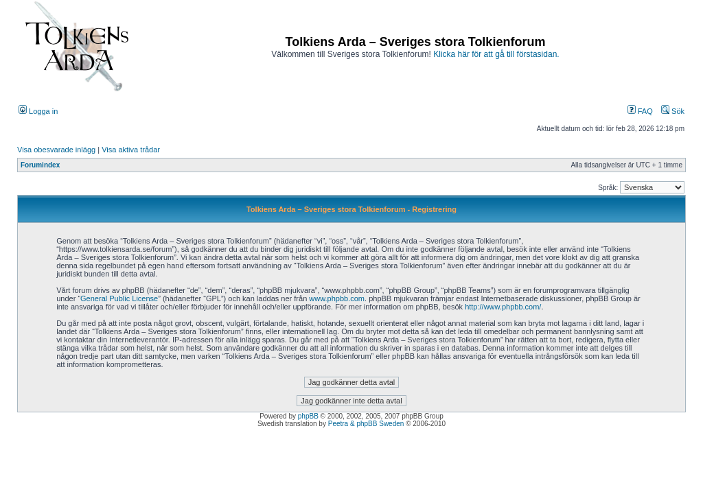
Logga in (38, 111)
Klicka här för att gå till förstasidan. (496, 54)
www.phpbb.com (337, 298)
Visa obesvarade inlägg (56, 149)
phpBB (308, 416)
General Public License (119, 298)
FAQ (640, 111)
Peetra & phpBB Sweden (366, 423)
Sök (672, 111)
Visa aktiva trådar (131, 149)
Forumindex (40, 165)
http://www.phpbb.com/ (503, 307)
